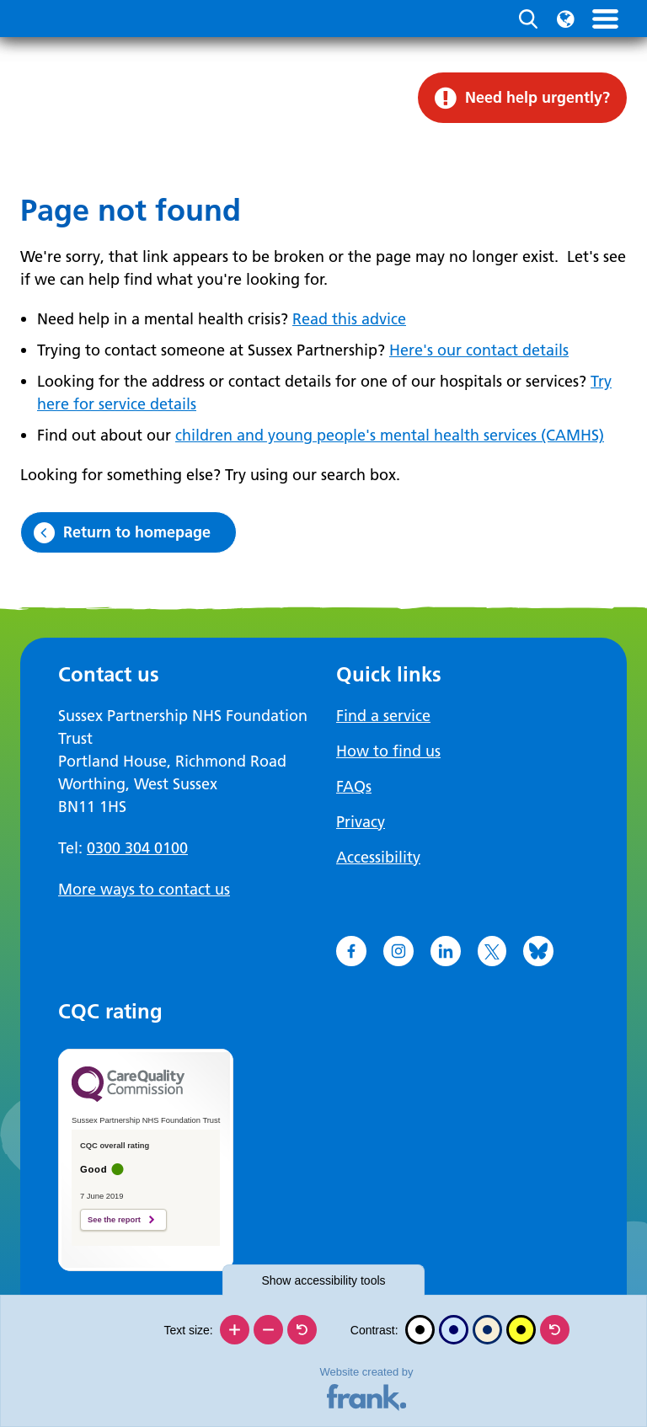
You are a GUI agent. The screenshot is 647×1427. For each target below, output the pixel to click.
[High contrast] (521, 1329)
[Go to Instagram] (398, 951)
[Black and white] (420, 1329)
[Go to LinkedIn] (445, 951)
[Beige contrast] (487, 1329)
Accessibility (378, 857)
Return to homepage (137, 532)
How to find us (388, 751)
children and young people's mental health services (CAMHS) (389, 435)
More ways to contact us (144, 889)
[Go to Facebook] (351, 951)
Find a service (383, 715)
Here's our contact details (479, 350)
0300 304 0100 (137, 848)
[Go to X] (492, 951)
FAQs (354, 786)
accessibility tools (323, 1280)
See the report (114, 1220)
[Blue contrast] (453, 1329)
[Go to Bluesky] (538, 951)
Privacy (360, 821)
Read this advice (349, 319)
